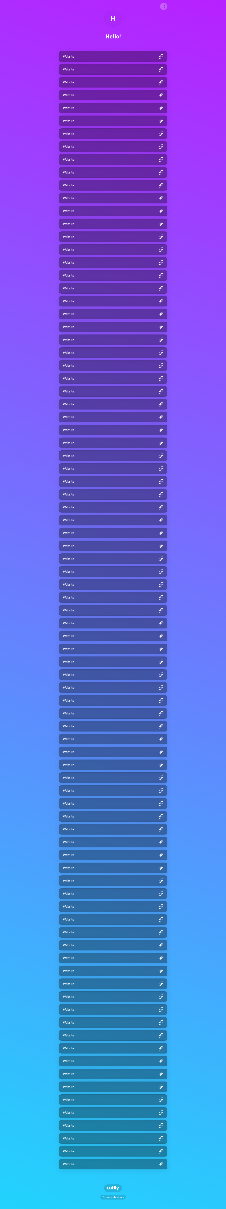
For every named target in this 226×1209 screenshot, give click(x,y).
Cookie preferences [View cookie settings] (113, 1197)
